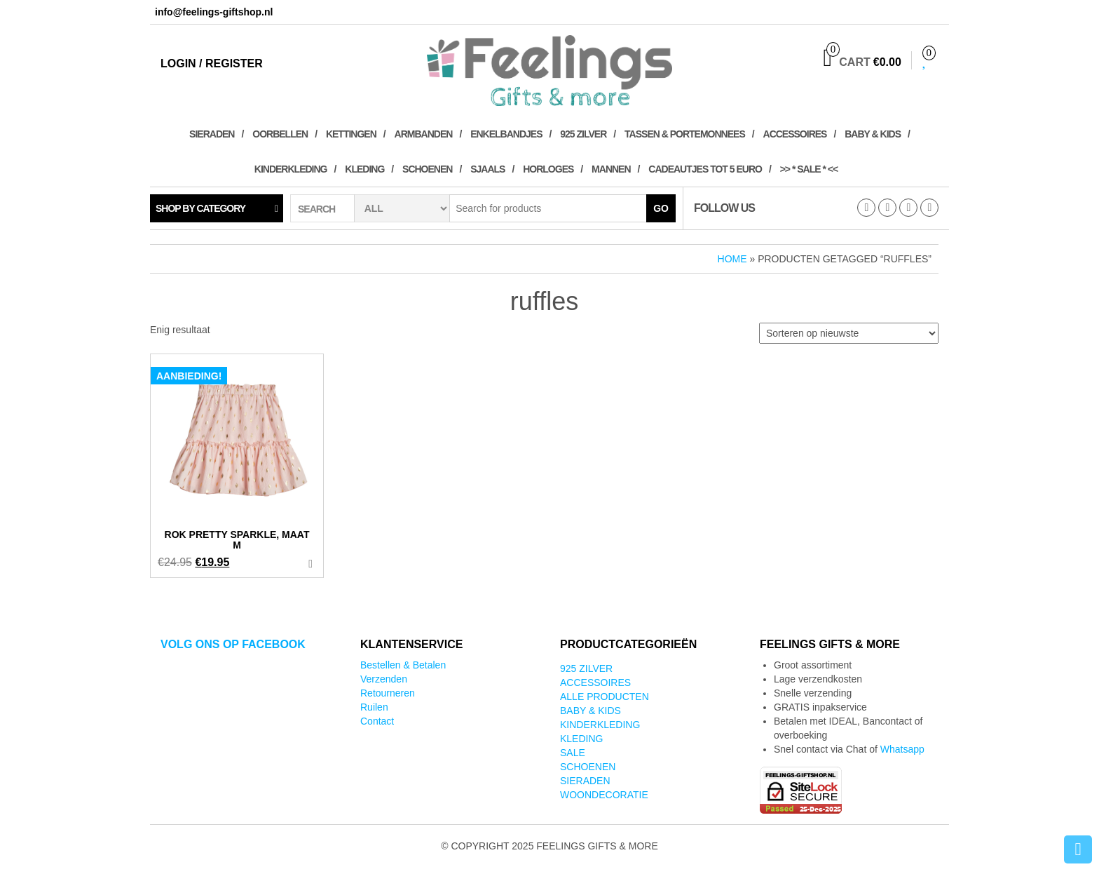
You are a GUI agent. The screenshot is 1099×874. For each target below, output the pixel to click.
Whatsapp (902, 749)
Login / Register (212, 63)
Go (661, 208)
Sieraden (211, 134)
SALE (572, 752)
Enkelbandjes (506, 134)
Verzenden (383, 679)
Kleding (364, 169)
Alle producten (604, 696)
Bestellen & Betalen (403, 665)
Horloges (548, 169)
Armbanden (424, 134)
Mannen (611, 169)
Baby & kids (873, 134)
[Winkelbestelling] (848, 333)
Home (732, 258)
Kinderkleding (290, 169)
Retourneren (387, 693)
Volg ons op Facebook (233, 644)
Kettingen (351, 134)
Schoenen (427, 169)
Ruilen (374, 707)
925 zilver (583, 134)
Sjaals (487, 169)
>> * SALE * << (809, 169)
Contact (377, 721)
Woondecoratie (604, 794)
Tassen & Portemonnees (684, 134)
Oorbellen (280, 134)
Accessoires (795, 134)
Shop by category (200, 208)
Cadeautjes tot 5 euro (705, 169)
